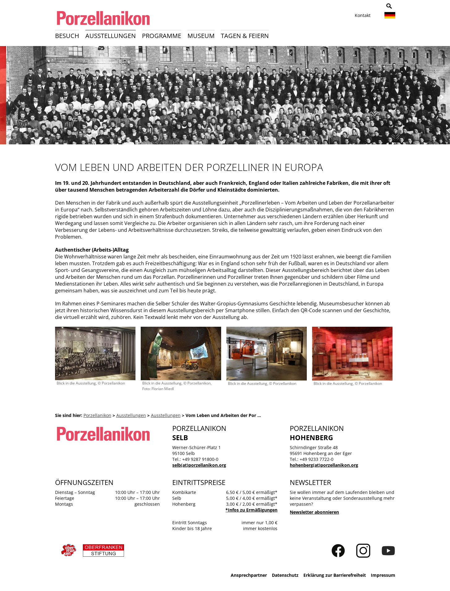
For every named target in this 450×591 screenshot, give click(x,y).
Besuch (67, 36)
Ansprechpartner (249, 575)
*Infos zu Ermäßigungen (251, 510)
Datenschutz (285, 575)
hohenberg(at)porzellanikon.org (324, 465)
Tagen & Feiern (245, 36)
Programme (161, 36)
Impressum (383, 575)
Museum (201, 36)
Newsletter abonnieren (314, 512)
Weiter (442, 97)
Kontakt (363, 15)
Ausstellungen (110, 36)
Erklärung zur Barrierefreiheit (334, 575)
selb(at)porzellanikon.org (199, 465)
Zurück (8, 97)
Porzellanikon (97, 415)
